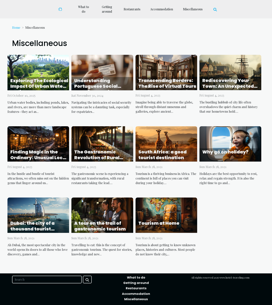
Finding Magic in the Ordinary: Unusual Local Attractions (38, 157)
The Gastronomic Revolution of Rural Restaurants (96, 157)
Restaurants (132, 9)
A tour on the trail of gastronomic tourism (100, 226)
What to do (83, 9)
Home (16, 27)
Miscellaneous (193, 9)
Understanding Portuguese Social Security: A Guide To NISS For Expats (98, 89)
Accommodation (161, 9)
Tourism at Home (158, 223)
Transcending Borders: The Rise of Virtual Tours (167, 83)
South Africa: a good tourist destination (162, 155)
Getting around (107, 9)
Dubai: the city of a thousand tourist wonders (32, 229)
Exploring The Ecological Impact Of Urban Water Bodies (39, 86)
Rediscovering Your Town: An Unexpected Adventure (228, 86)
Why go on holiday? (225, 152)
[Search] (47, 279)
